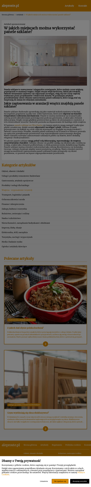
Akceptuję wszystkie (80, 481)
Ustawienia (44, 481)
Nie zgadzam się (60, 481)
